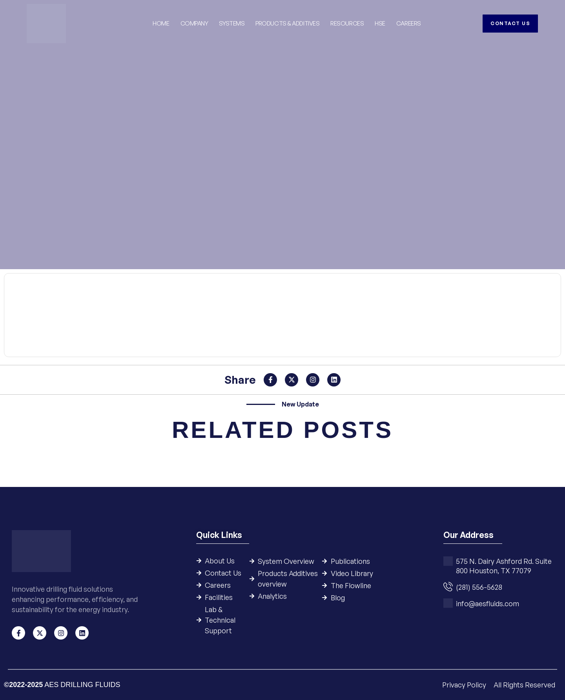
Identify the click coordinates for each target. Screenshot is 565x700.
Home (161, 23)
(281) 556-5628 (479, 587)
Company (194, 23)
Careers (408, 23)
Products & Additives (287, 23)
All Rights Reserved (524, 684)
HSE (380, 23)
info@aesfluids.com (487, 604)
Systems (232, 23)
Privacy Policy (465, 684)
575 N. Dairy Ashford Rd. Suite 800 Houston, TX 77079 (504, 566)
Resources (347, 23)
